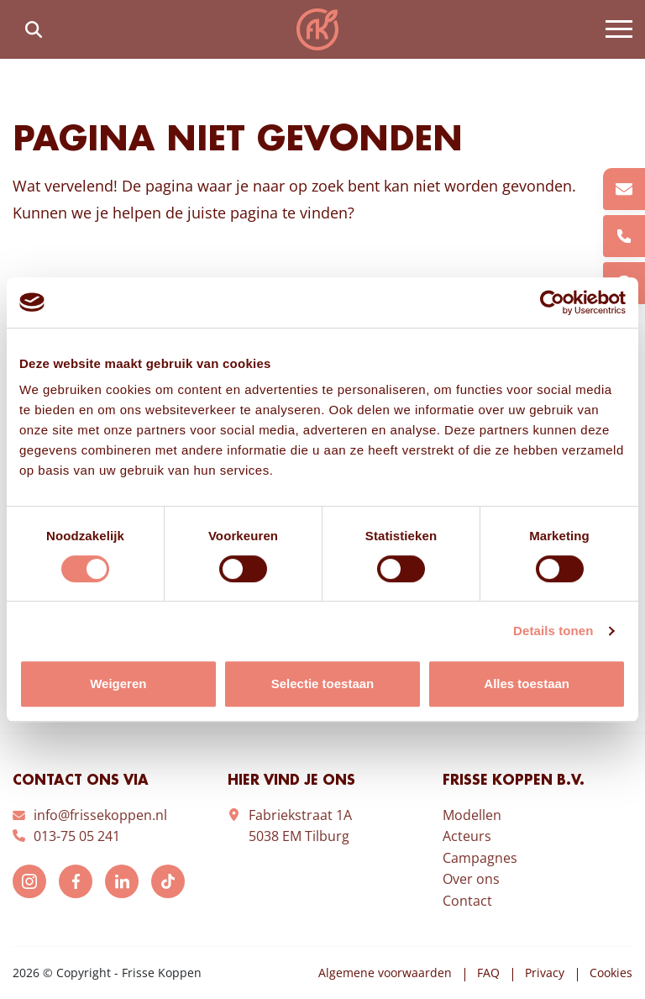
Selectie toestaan (323, 683)
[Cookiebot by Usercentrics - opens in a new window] (552, 302)
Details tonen (553, 630)
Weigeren (118, 683)
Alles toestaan (526, 683)
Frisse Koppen (317, 29)
